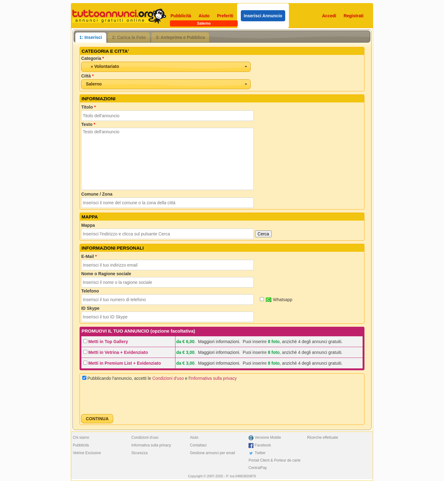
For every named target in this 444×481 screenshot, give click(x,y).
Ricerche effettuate (322, 437)
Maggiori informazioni (218, 341)
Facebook (263, 445)
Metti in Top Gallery (108, 341)
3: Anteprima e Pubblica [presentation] (180, 37)
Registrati (353, 15)
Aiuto (204, 15)
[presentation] (128, 397)
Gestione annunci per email (212, 453)
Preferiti (225, 15)
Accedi (329, 15)
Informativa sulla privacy (214, 378)
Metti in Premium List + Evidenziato (124, 363)
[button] (97, 418)
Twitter (260, 453)
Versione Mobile (268, 437)
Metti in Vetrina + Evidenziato (118, 352)
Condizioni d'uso (168, 378)
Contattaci (198, 445)
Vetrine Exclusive (87, 453)
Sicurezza (139, 453)
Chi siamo (81, 437)
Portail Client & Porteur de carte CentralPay (275, 464)
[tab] (91, 37)
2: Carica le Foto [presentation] (129, 37)
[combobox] (166, 67)
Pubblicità (181, 15)
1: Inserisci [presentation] (91, 37)
